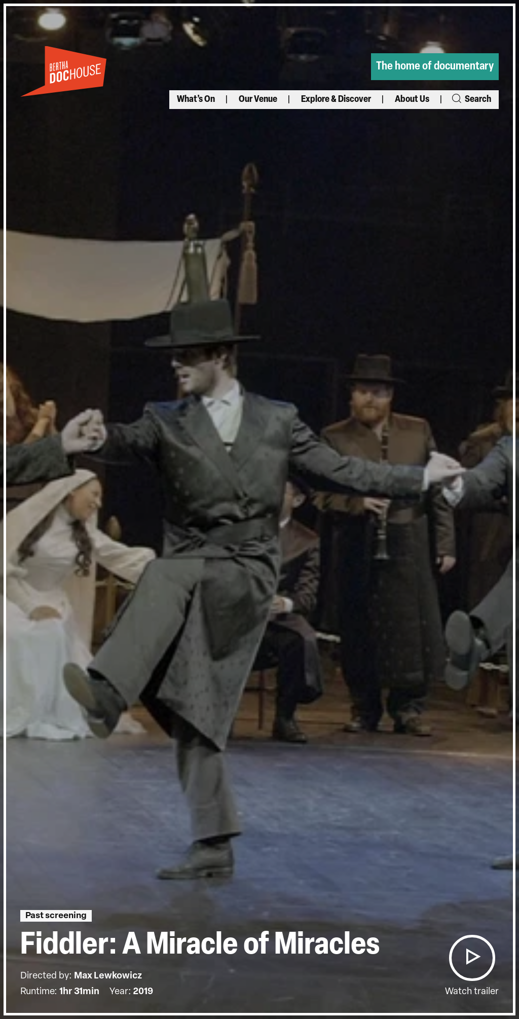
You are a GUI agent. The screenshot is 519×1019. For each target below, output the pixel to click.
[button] (471, 957)
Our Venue (258, 99)
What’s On (196, 99)
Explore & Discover (336, 99)
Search (471, 99)
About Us (412, 99)
